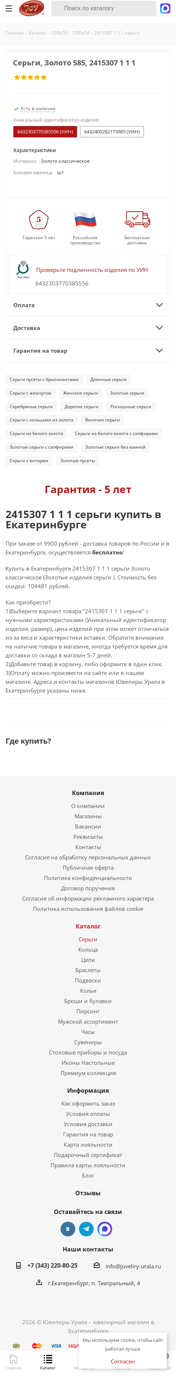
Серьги (88, 939)
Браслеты (88, 970)
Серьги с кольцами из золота (41, 420)
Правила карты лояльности (88, 1165)
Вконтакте (68, 1229)
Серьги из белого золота (36, 433)
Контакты (88, 847)
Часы (88, 1031)
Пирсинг (88, 1011)
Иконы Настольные (88, 1062)
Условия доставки (88, 1124)
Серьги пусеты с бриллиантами (44, 379)
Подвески (88, 980)
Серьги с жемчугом (30, 393)
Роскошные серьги (130, 406)
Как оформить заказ (88, 1103)
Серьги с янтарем (29, 460)
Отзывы (88, 1193)
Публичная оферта (88, 867)
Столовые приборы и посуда (88, 1052)
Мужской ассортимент (88, 1021)
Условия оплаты (88, 1113)
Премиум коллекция (88, 1073)
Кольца (88, 949)
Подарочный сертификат (88, 1154)
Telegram (86, 1229)
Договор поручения (88, 888)
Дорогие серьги (82, 406)
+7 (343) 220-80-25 (52, 1265)
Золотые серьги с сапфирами (41, 447)
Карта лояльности (88, 1144)
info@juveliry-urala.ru (133, 1266)
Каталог (88, 926)
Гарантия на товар (88, 1134)
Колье (88, 990)
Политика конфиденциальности (88, 877)
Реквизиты (88, 836)
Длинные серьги (108, 379)
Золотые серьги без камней (115, 447)
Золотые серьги (127, 393)
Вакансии (88, 826)
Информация (88, 1090)
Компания (88, 793)
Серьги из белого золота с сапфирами (116, 433)
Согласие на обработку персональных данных (88, 857)
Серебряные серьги (31, 406)
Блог (88, 1175)
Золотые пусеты (77, 460)
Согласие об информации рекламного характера (88, 898)
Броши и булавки (88, 1001)
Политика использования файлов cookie (88, 908)
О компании (88, 805)
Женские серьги (80, 393)
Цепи (88, 959)
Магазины (88, 816)
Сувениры (88, 1042)
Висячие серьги (102, 420)
